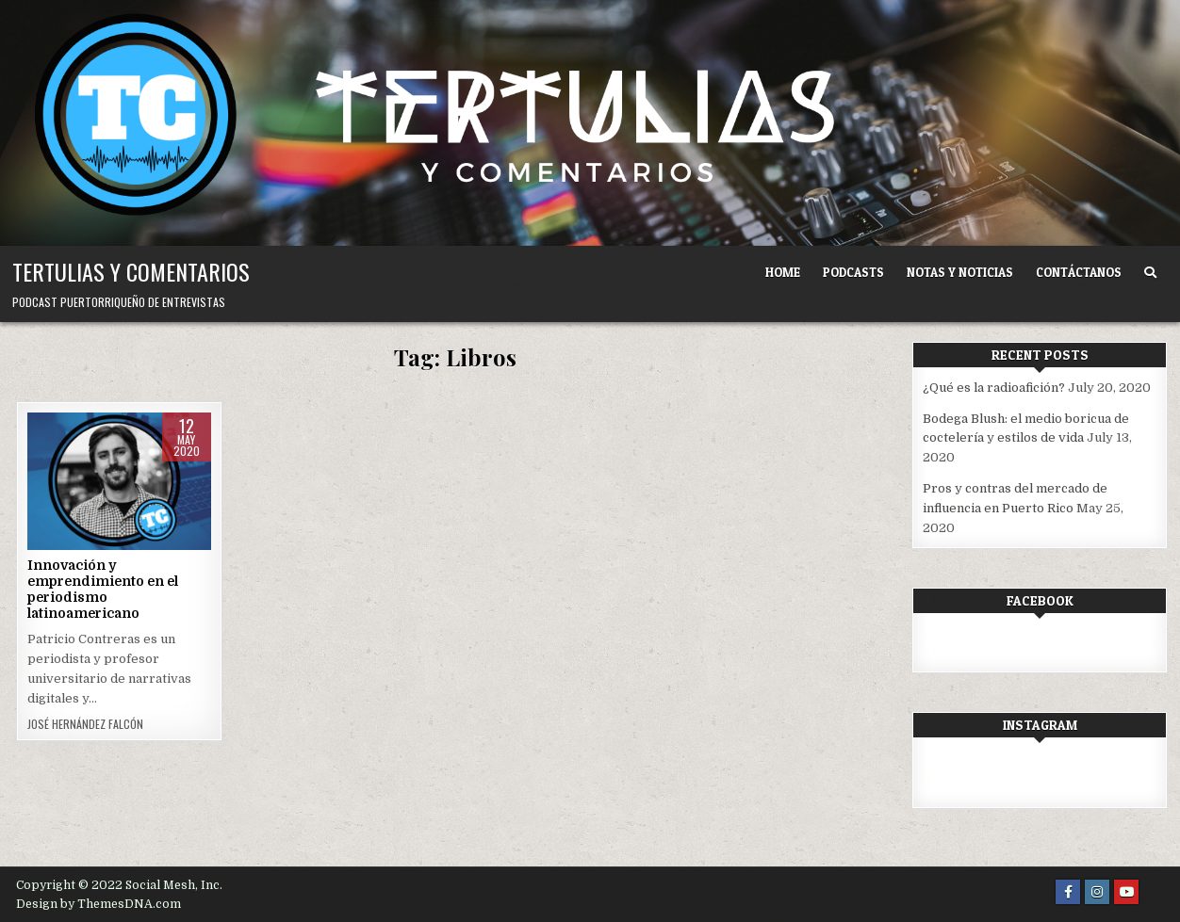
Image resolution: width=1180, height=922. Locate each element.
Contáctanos (1079, 272)
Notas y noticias (960, 272)
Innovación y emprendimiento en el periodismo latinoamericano (102, 589)
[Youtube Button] (1126, 892)
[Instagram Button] (1097, 892)
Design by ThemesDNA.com (98, 904)
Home (782, 272)
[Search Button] (1150, 272)
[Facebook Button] (1068, 892)
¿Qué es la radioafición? (994, 387)
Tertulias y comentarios (131, 271)
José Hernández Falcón (85, 724)
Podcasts (853, 272)
